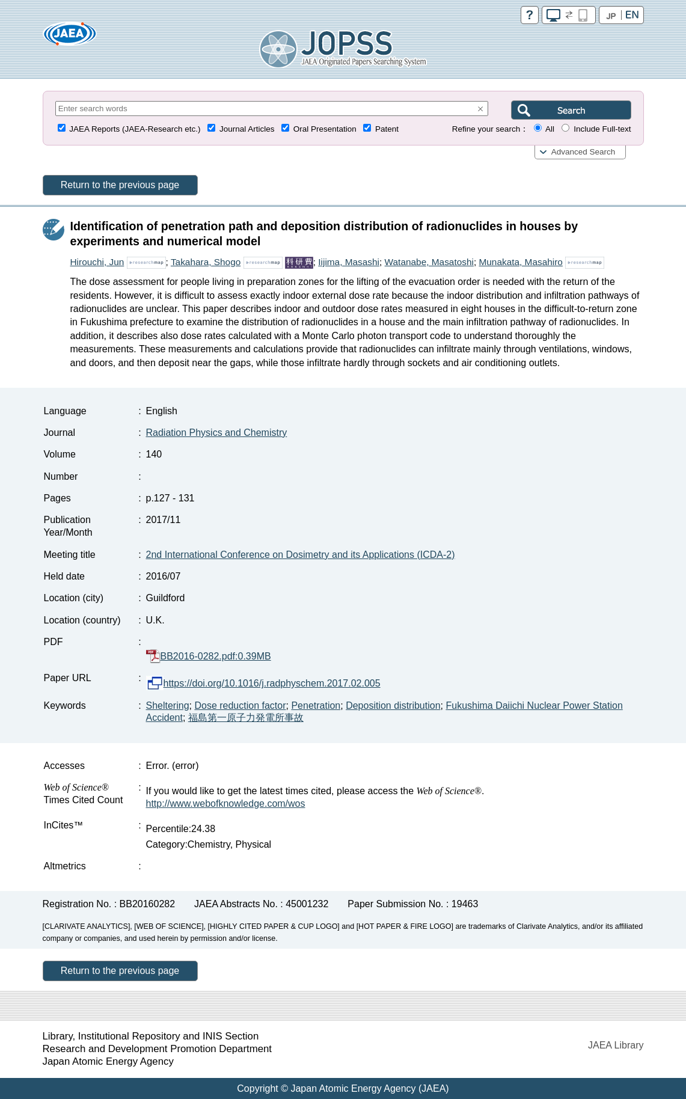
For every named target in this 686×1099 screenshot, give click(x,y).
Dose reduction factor (240, 705)
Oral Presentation (325, 128)
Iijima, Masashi (348, 262)
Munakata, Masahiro (520, 262)
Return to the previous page (120, 185)
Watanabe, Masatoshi (429, 262)
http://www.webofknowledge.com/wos (225, 803)
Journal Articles (247, 128)
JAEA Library (615, 1045)
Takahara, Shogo (205, 262)
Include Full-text (602, 128)
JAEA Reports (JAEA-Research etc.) (134, 128)
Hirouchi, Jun (97, 262)
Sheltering (167, 705)
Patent (387, 128)
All (549, 128)
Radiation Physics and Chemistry (216, 432)
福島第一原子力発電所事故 (246, 717)
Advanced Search (583, 151)
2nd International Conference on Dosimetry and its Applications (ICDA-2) (300, 555)
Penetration (315, 705)
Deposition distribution (393, 705)
